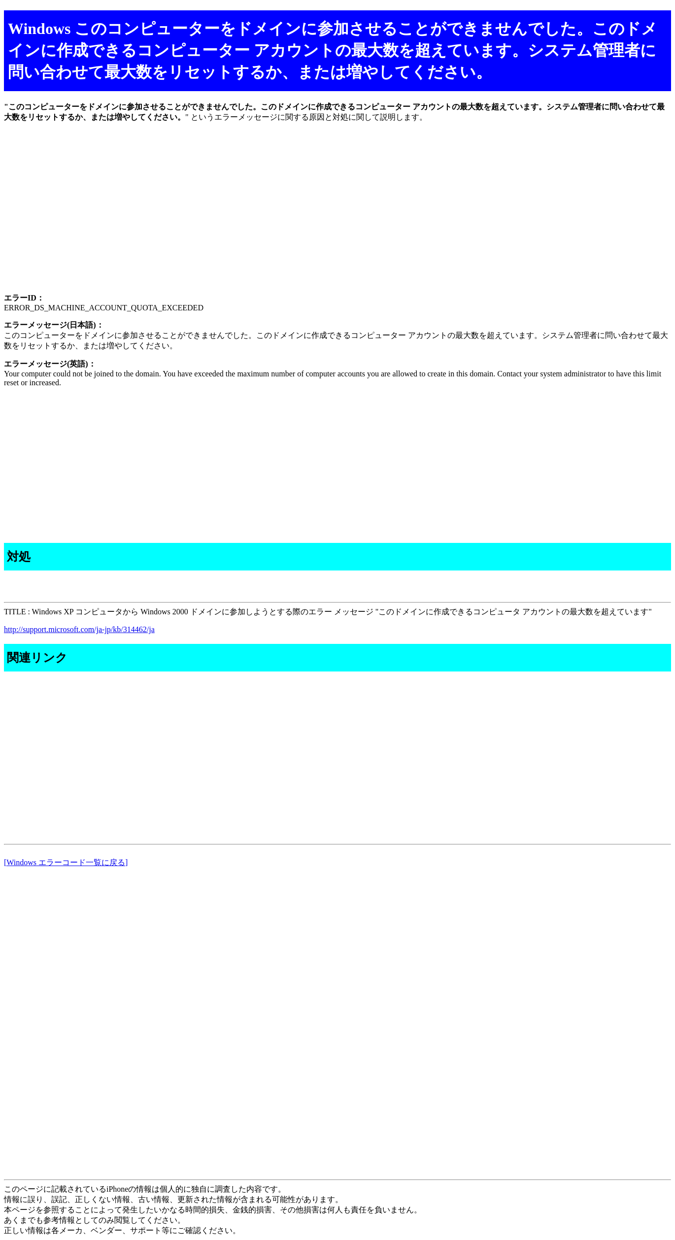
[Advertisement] (299, 216)
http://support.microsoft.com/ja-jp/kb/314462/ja (79, 629)
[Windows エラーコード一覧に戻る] (66, 862)
